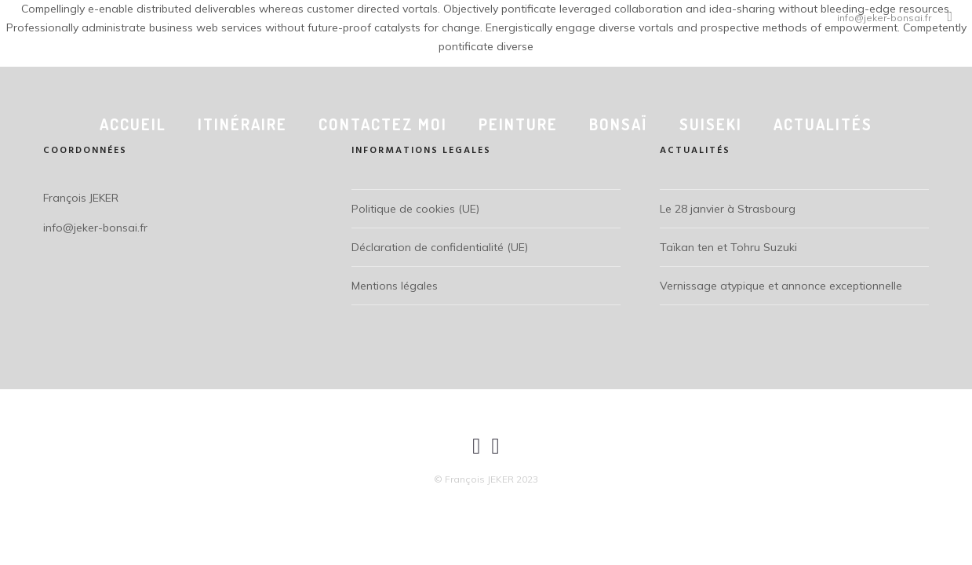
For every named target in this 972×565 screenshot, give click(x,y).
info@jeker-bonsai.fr (884, 18)
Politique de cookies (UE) (415, 209)
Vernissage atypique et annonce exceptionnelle (781, 286)
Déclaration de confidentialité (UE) (439, 247)
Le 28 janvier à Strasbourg (727, 209)
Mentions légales (394, 286)
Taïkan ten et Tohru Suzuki (728, 247)
